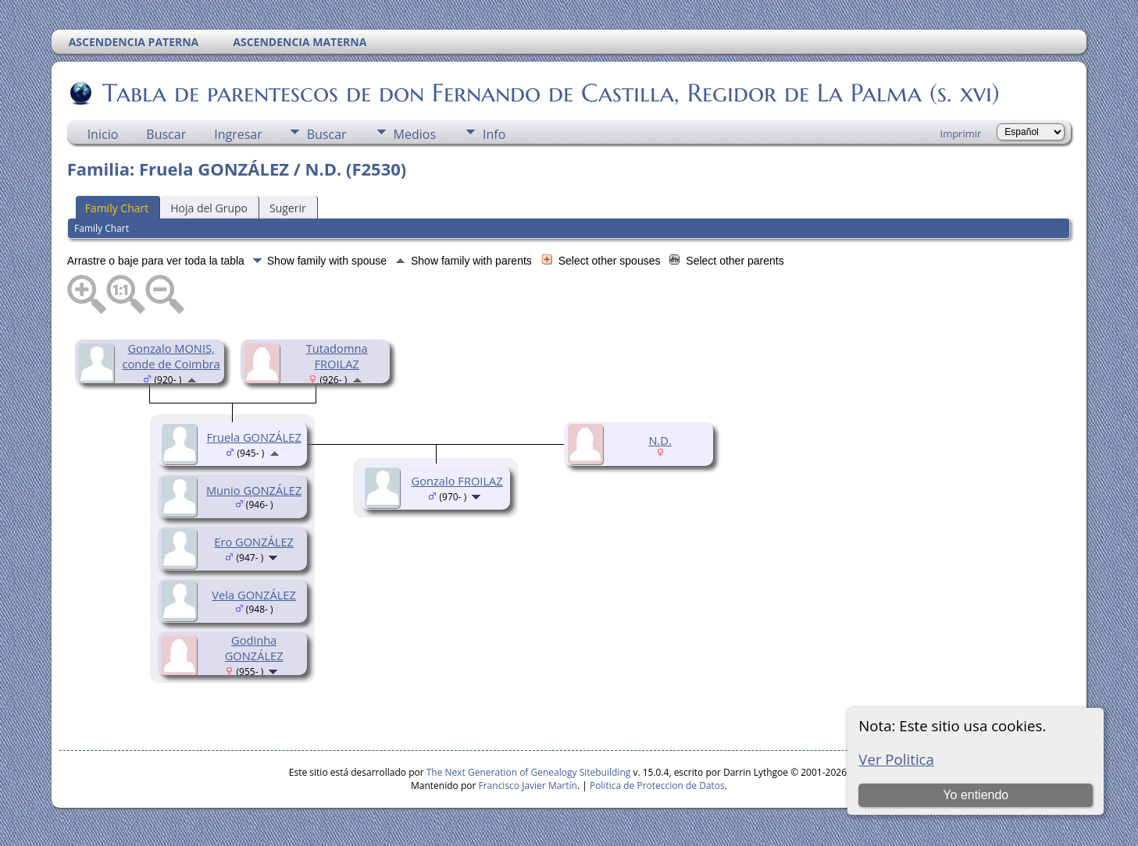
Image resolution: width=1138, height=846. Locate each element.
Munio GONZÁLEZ (253, 490)
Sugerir (287, 208)
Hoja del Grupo (209, 208)
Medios (415, 134)
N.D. (659, 440)
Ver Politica (896, 759)
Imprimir (961, 133)
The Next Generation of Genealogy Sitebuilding (528, 772)
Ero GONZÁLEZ (254, 541)
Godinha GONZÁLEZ (254, 647)
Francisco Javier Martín (528, 785)
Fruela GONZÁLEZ (253, 437)
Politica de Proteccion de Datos (657, 785)
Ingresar (238, 134)
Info (494, 134)
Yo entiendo (975, 795)
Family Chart (117, 208)
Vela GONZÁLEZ (254, 595)
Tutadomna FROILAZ (337, 355)
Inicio (103, 134)
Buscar (166, 134)
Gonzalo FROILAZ (457, 481)
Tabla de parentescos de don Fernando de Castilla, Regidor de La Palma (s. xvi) (550, 92)
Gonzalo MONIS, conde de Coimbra (171, 355)
